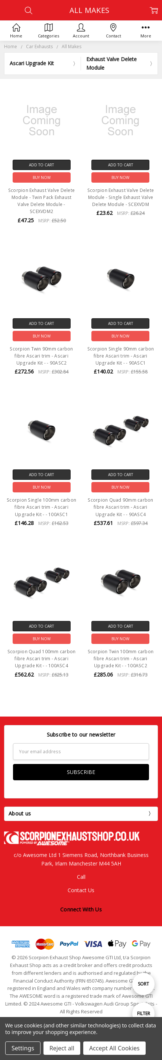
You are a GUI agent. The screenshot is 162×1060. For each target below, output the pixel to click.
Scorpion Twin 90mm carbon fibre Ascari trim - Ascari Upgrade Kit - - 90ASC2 (41, 356)
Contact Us (81, 890)
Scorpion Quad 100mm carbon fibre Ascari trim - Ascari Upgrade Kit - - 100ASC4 (41, 658)
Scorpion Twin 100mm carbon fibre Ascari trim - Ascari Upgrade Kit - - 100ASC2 (121, 658)
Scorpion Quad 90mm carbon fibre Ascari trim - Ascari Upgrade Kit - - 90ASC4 (120, 507)
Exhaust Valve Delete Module (111, 63)
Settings (23, 1048)
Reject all (61, 1048)
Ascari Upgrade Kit (32, 63)
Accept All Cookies (114, 1048)
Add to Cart (41, 164)
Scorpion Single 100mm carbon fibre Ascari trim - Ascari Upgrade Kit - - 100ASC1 (41, 507)
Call (81, 876)
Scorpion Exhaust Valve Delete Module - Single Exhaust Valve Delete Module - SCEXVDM (120, 197)
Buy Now (42, 177)
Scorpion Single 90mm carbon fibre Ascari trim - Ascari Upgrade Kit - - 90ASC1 (120, 356)
